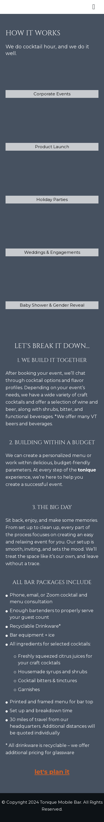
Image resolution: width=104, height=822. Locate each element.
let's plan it (51, 772)
